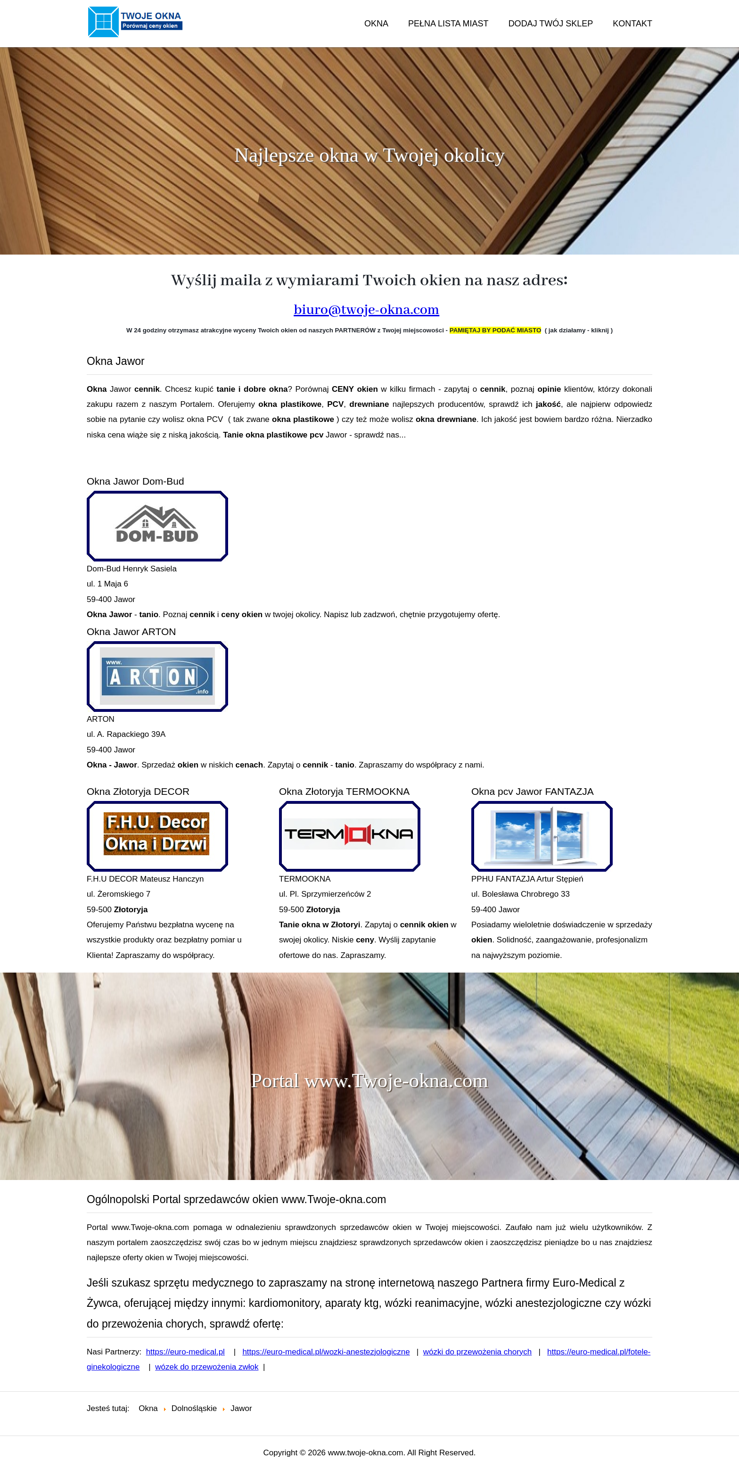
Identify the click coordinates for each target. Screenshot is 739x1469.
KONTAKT (632, 23)
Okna (148, 1408)
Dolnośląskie (194, 1408)
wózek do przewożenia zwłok (206, 1366)
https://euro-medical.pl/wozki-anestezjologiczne (326, 1351)
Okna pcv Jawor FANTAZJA (532, 791)
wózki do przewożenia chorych (477, 1351)
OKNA (376, 23)
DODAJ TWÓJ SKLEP (551, 23)
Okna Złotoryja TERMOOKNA (344, 791)
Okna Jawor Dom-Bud (135, 481)
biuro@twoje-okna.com (366, 310)
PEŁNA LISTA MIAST (448, 23)
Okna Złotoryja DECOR (138, 791)
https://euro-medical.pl (185, 1351)
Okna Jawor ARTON (131, 631)
